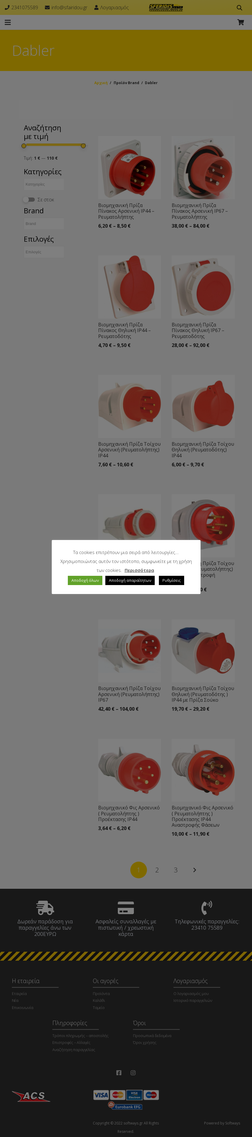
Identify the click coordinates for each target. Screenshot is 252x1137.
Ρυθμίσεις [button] (171, 580)
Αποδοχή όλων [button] (85, 580)
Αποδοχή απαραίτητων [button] (130, 580)
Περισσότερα (139, 570)
